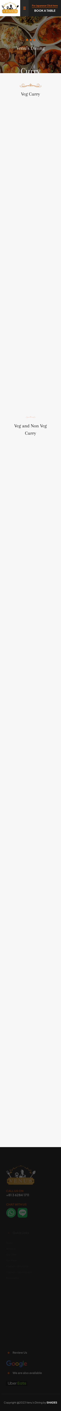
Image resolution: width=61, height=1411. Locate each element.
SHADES (52, 1402)
